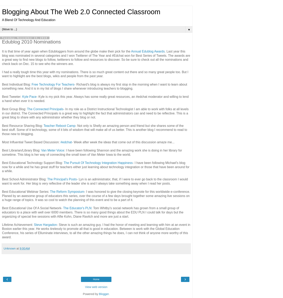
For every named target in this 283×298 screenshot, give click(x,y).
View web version (96, 287)
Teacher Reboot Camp (59, 125)
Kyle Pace (29, 96)
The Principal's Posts (62, 179)
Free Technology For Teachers (53, 84)
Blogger (104, 294)
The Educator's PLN (77, 208)
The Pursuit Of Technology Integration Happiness (98, 163)
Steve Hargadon (45, 224)
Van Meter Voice (52, 150)
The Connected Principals (45, 109)
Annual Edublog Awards (148, 51)
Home (96, 279)
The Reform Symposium (67, 191)
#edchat (66, 142)
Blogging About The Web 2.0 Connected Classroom (81, 12)
